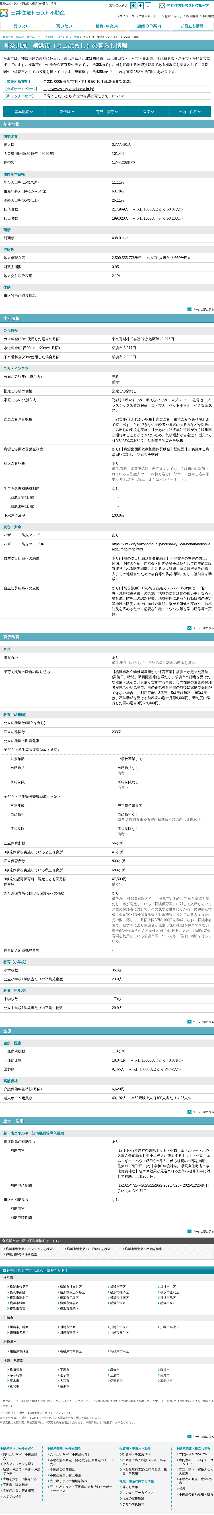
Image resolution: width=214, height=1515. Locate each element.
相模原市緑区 (19, 1351)
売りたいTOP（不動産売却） (70, 1454)
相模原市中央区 (71, 1351)
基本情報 (22, 112)
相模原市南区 (119, 1351)
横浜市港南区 (119, 1297)
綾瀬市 (64, 1386)
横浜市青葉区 (19, 1308)
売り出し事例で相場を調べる (70, 1481)
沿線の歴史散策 (133, 1498)
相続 (182, 1488)
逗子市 (64, 1375)
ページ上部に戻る (200, 309)
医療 (146, 112)
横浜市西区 (118, 1286)
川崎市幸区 (68, 1327)
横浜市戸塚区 (69, 1297)
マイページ (127, 16)
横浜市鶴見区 (19, 1286)
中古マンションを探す (18, 1464)
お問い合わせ (173, 16)
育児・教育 (105, 112)
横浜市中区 (168, 1286)
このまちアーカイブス (138, 1492)
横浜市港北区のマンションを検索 (29, 1249)
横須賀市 (16, 1369)
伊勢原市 (116, 1380)
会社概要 (208, 16)
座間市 (14, 1386)
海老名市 (166, 1380)
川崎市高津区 (169, 1327)
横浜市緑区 (17, 1303)
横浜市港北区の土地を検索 (143, 1249)
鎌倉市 (114, 1369)
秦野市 (165, 1375)
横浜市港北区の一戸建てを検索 (89, 1249)
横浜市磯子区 (119, 1292)
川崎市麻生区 (119, 1332)
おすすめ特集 (12, 1496)
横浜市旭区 (168, 1297)
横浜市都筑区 (69, 1308)
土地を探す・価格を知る (20, 1479)
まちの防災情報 (133, 1504)
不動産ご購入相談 (15, 1485)
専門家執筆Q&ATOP (193, 1454)
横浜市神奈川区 (71, 1286)
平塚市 (64, 1369)
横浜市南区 (17, 1292)
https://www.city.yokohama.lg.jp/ (68, 89)
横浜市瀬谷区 (69, 1303)
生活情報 (63, 112)
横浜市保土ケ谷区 (72, 1292)
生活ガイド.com (26, 1412)
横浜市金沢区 (169, 1292)
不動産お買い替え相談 (18, 1490)
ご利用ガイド (147, 16)
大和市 (64, 1380)
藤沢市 (165, 1369)
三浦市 (114, 1375)
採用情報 (192, 16)
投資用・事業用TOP (136, 1454)
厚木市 (14, 1380)
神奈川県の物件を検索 (21, 1254)
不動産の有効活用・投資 (196, 1494)
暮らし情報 (72, 36)
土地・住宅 (188, 112)
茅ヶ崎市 (16, 1375)
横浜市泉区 (168, 1303)
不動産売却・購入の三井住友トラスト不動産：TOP (31, 36)
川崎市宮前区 (69, 1332)
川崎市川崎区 (19, 1327)
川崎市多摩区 (19, 1332)
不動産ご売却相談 (62, 1469)
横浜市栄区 (118, 1303)
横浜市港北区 (19, 1297)
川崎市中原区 (119, 1327)
